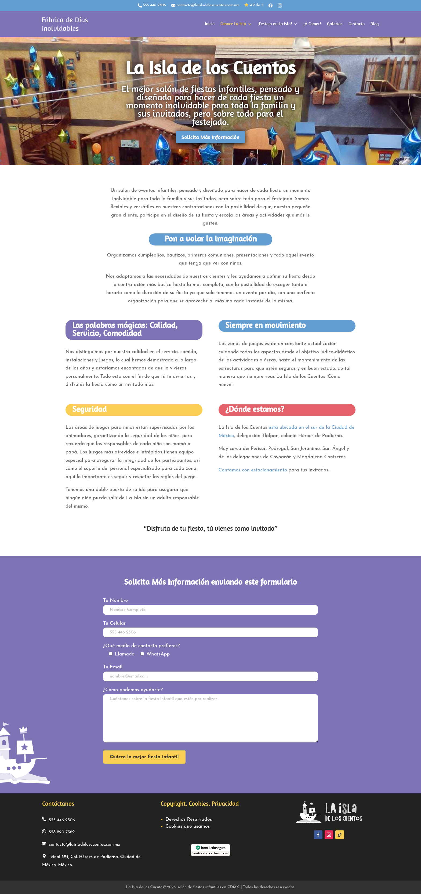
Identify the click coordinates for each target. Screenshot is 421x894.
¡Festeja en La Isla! (274, 23)
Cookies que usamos (187, 826)
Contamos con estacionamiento (253, 470)
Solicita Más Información (210, 137)
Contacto (357, 23)
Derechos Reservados (188, 819)
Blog (375, 23)
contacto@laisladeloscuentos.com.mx (205, 5)
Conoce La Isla (233, 23)
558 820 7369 (58, 831)
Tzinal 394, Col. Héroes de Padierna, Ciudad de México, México (91, 860)
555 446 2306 (152, 5)
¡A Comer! (312, 23)
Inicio (210, 23)
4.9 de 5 (253, 5)
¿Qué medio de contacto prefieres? (141, 645)
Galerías (335, 23)
